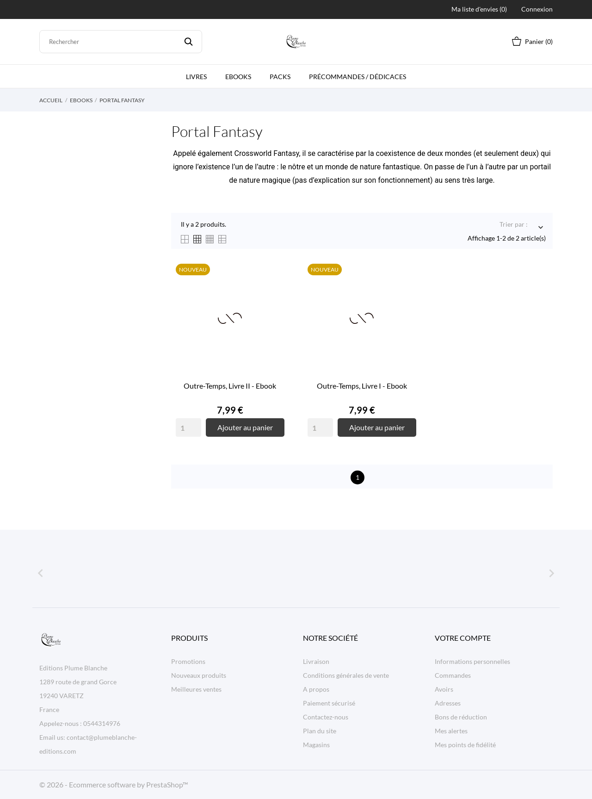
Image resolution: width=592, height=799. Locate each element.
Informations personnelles (472, 661)
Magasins (316, 745)
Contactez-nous (325, 717)
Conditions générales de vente (346, 675)
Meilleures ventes (196, 689)
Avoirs (444, 689)
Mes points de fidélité (465, 745)
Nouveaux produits (198, 675)
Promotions (188, 661)
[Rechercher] (120, 41)
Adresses (448, 703)
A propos (316, 689)
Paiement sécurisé (329, 703)
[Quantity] (188, 427)
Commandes (453, 675)
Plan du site (319, 731)
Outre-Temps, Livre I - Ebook (362, 385)
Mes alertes (451, 731)
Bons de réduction (461, 717)
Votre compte (463, 637)
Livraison (316, 661)
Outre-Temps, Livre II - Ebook (230, 385)
